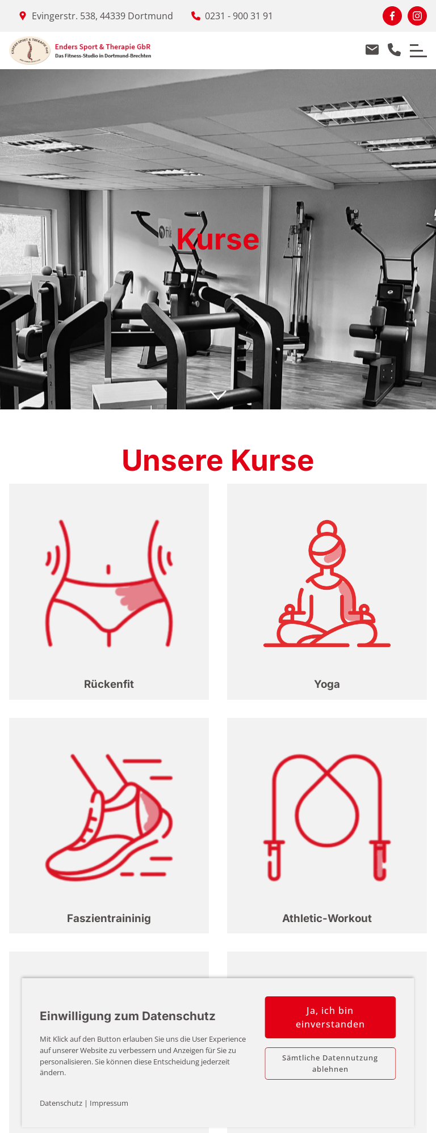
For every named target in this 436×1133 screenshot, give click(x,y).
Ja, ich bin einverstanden (330, 1017)
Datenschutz (61, 1103)
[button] (109, 592)
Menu (414, 45)
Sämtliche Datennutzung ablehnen (330, 1063)
